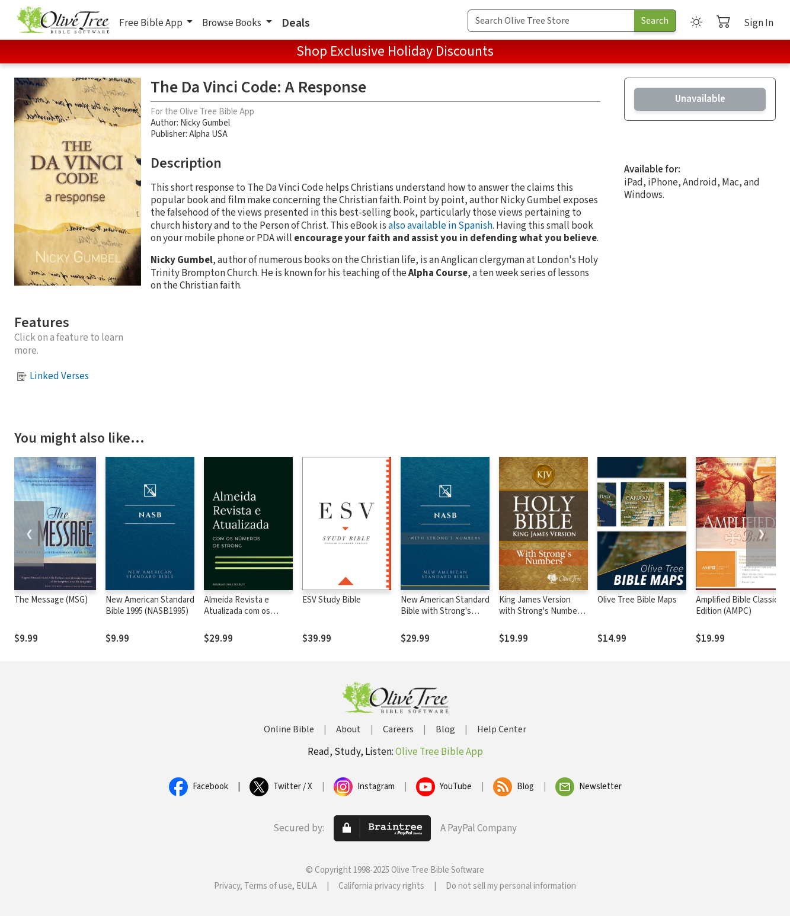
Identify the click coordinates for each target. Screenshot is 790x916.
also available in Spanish (440, 226)
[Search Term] (551, 20)
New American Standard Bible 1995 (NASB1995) (149, 605)
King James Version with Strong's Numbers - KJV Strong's (541, 611)
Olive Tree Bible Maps (637, 600)
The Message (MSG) (51, 600)
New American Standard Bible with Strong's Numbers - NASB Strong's (445, 617)
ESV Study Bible (331, 600)
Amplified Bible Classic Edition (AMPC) (737, 605)
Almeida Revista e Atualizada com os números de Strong (239, 611)
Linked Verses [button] (59, 376)
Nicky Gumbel (205, 123)
